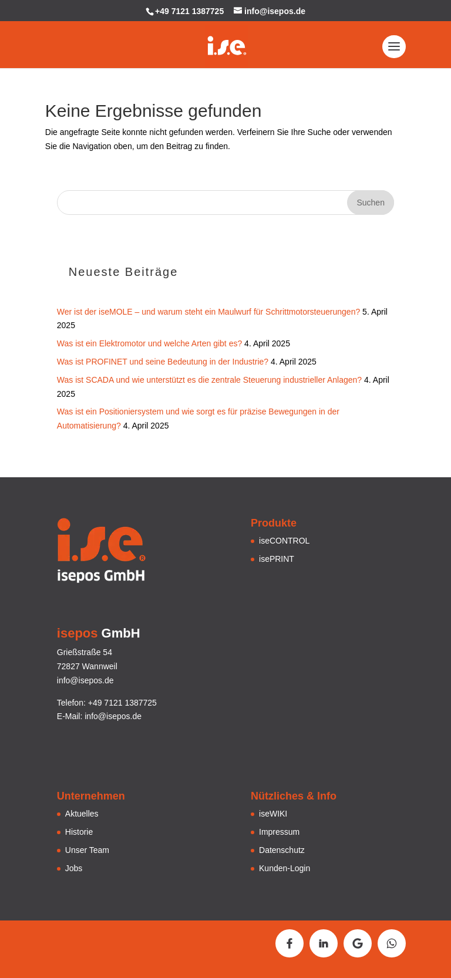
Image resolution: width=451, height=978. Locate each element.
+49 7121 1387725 (189, 11)
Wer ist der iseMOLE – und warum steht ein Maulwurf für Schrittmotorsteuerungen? (208, 311)
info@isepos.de (113, 716)
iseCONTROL (284, 540)
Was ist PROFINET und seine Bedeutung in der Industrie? (162, 361)
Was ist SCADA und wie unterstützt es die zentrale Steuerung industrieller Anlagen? (209, 380)
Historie (79, 832)
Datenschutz (282, 850)
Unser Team (87, 850)
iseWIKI (273, 813)
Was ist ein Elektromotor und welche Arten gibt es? (149, 343)
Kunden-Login (284, 868)
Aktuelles (82, 813)
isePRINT (276, 559)
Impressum (279, 832)
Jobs (74, 868)
